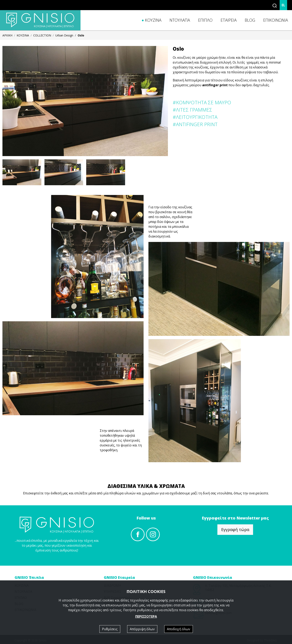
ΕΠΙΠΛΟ (205, 20)
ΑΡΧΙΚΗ (7, 35)
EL (283, 5)
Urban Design (64, 35)
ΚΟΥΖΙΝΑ (23, 35)
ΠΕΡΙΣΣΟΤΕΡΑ (146, 616)
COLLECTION (42, 35)
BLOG (250, 20)
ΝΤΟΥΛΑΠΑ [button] (180, 20)
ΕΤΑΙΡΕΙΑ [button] (229, 20)
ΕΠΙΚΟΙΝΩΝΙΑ (275, 20)
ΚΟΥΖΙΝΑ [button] (153, 20)
